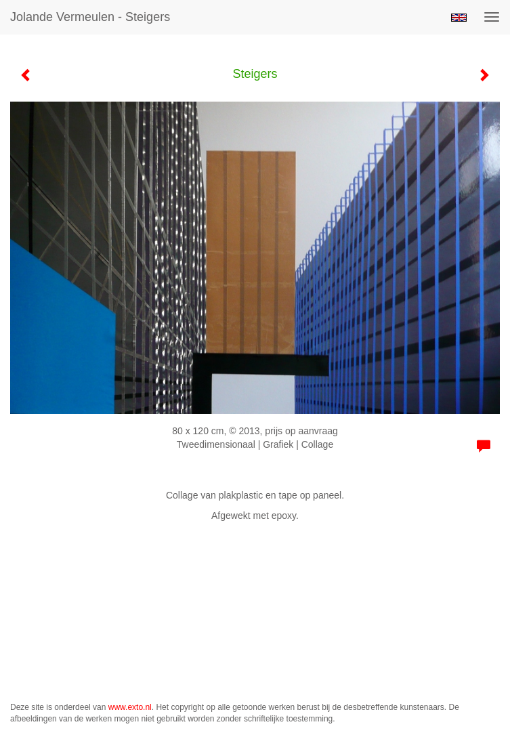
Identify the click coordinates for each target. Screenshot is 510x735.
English (459, 18)
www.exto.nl (130, 707)
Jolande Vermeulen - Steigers (90, 17)
